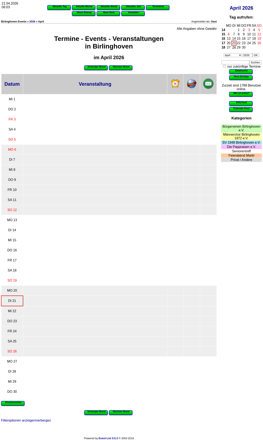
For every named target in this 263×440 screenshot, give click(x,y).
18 (254, 38)
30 (244, 47)
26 (259, 43)
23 (244, 43)
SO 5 (12, 139)
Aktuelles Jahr (133, 6)
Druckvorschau (13, 402)
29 (239, 47)
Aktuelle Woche (84, 6)
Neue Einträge (241, 76)
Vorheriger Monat (96, 66)
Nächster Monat (121, 66)
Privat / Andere (241, 160)
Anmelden (133, 12)
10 (249, 34)
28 (234, 47)
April (235, 8)
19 (259, 38)
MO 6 (12, 149)
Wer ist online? (241, 93)
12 (259, 34)
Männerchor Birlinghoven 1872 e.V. (241, 136)
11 (254, 34)
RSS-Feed (241, 102)
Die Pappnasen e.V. (241, 147)
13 (229, 38)
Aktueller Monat (108, 6)
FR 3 (12, 119)
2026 (247, 8)
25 (254, 43)
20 (229, 43)
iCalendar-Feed (241, 108)
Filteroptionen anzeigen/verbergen (26, 420)
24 (249, 43)
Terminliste (158, 6)
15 (223, 34)
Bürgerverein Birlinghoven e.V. (241, 128)
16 (223, 38)
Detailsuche (241, 70)
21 (234, 43)
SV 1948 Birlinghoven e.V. (241, 142)
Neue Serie (109, 12)
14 (223, 30)
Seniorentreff (241, 151)
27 (229, 47)
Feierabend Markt (241, 155)
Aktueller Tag (60, 6)
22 (239, 43)
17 (249, 38)
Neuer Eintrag (84, 12)
